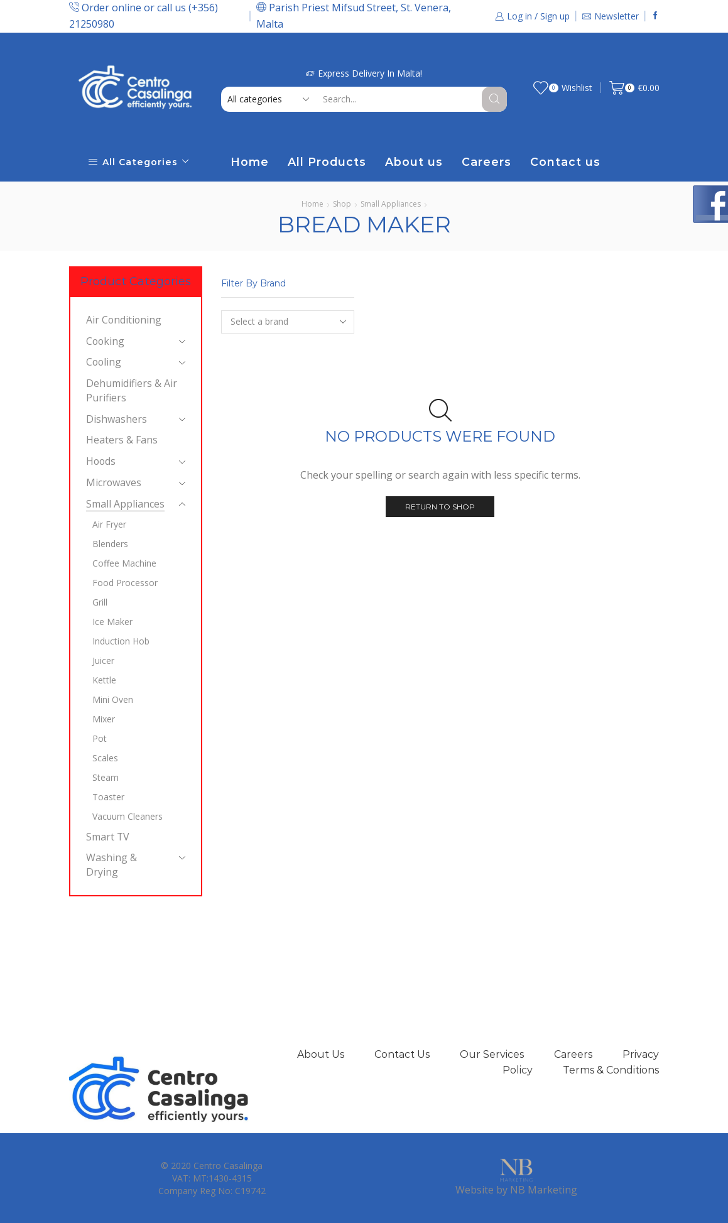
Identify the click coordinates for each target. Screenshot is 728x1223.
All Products (327, 161)
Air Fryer (109, 524)
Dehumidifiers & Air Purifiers (131, 390)
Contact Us (402, 1054)
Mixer (103, 719)
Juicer (103, 660)
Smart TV (107, 837)
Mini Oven (112, 699)
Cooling (103, 362)
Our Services (492, 1054)
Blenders (110, 544)
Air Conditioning (123, 320)
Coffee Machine (124, 563)
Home (250, 161)
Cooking (105, 341)
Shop (342, 203)
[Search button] (494, 99)
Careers (486, 161)
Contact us (565, 161)
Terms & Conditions (611, 1070)
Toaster (108, 797)
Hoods (101, 461)
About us (414, 161)
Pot (99, 738)
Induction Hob (120, 641)
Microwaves (113, 482)
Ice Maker (112, 622)
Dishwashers (116, 419)
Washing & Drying (111, 865)
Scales (105, 758)
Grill (99, 602)
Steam (105, 777)
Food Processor (125, 583)
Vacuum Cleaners (127, 816)
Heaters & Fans (122, 440)
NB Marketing (543, 1190)
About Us (320, 1054)
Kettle (104, 680)
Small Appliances (391, 203)
